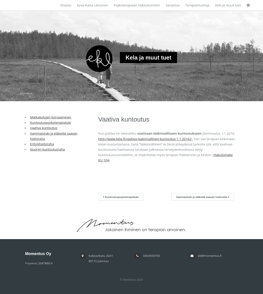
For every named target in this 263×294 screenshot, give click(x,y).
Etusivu (65, 5)
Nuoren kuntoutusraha (47, 149)
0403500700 (151, 256)
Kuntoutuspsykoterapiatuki (50, 122)
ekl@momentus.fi (210, 256)
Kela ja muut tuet (228, 5)
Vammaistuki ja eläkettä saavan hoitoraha (202, 196)
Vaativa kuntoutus (43, 128)
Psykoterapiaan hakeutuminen (137, 5)
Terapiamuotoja (197, 5)
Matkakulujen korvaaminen (50, 117)
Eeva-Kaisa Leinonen (92, 5)
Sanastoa (172, 5)
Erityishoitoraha (42, 144)
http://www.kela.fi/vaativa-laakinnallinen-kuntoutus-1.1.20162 (144, 139)
